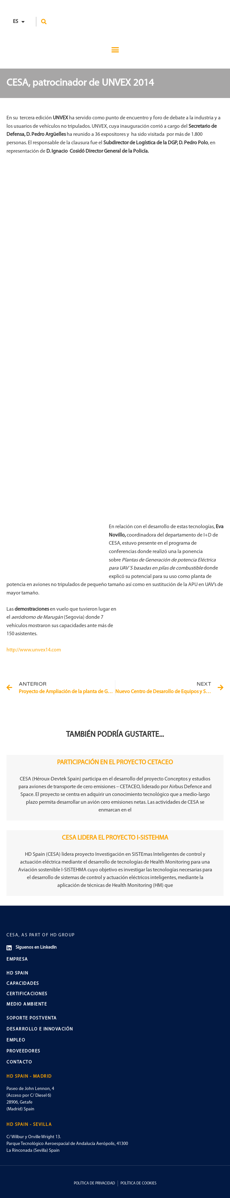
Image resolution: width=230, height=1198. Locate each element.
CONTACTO (19, 1062)
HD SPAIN (17, 973)
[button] (44, 22)
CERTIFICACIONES (27, 994)
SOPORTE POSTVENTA (31, 1018)
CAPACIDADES (22, 983)
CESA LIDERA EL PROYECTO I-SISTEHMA (115, 838)
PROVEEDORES (23, 1051)
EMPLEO (15, 1040)
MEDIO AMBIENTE (26, 1004)
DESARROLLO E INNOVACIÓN (39, 1029)
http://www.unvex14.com (33, 650)
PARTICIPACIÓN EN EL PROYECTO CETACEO (115, 762)
